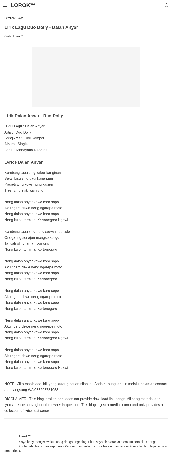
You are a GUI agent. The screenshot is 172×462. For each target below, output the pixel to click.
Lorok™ (23, 5)
